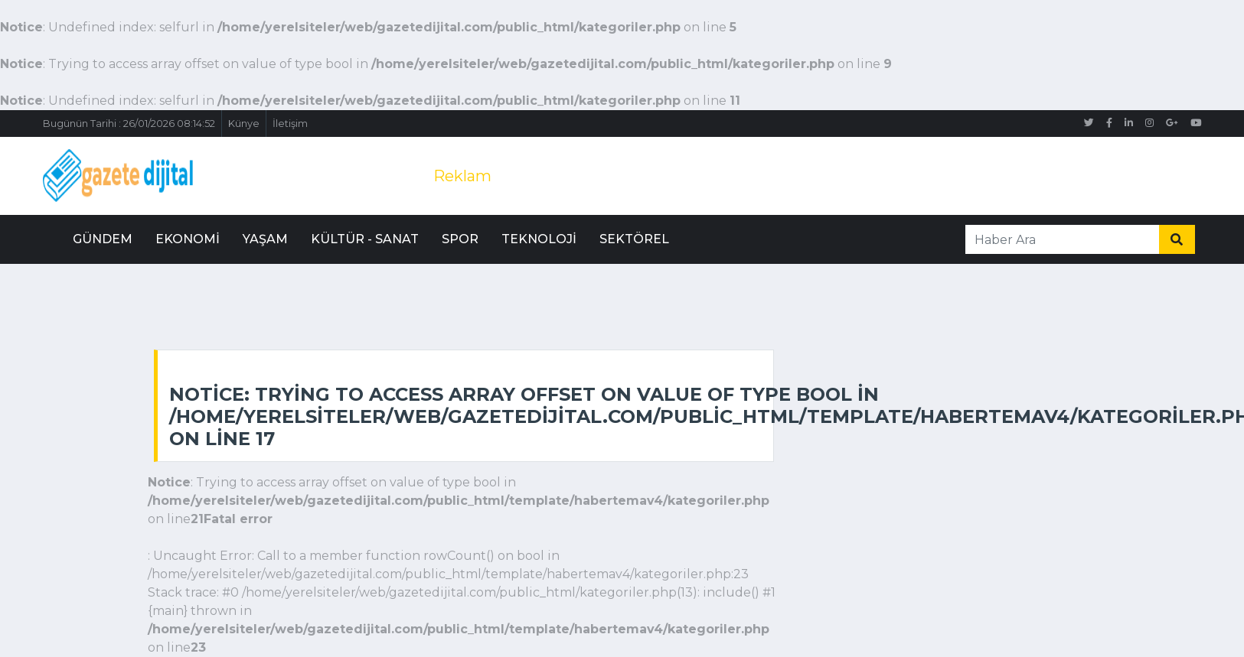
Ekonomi (187, 239)
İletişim (290, 123)
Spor (460, 239)
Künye (244, 123)
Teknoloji (538, 239)
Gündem (102, 239)
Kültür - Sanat (365, 239)
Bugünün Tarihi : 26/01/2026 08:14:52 (129, 123)
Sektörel (634, 239)
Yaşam (265, 239)
